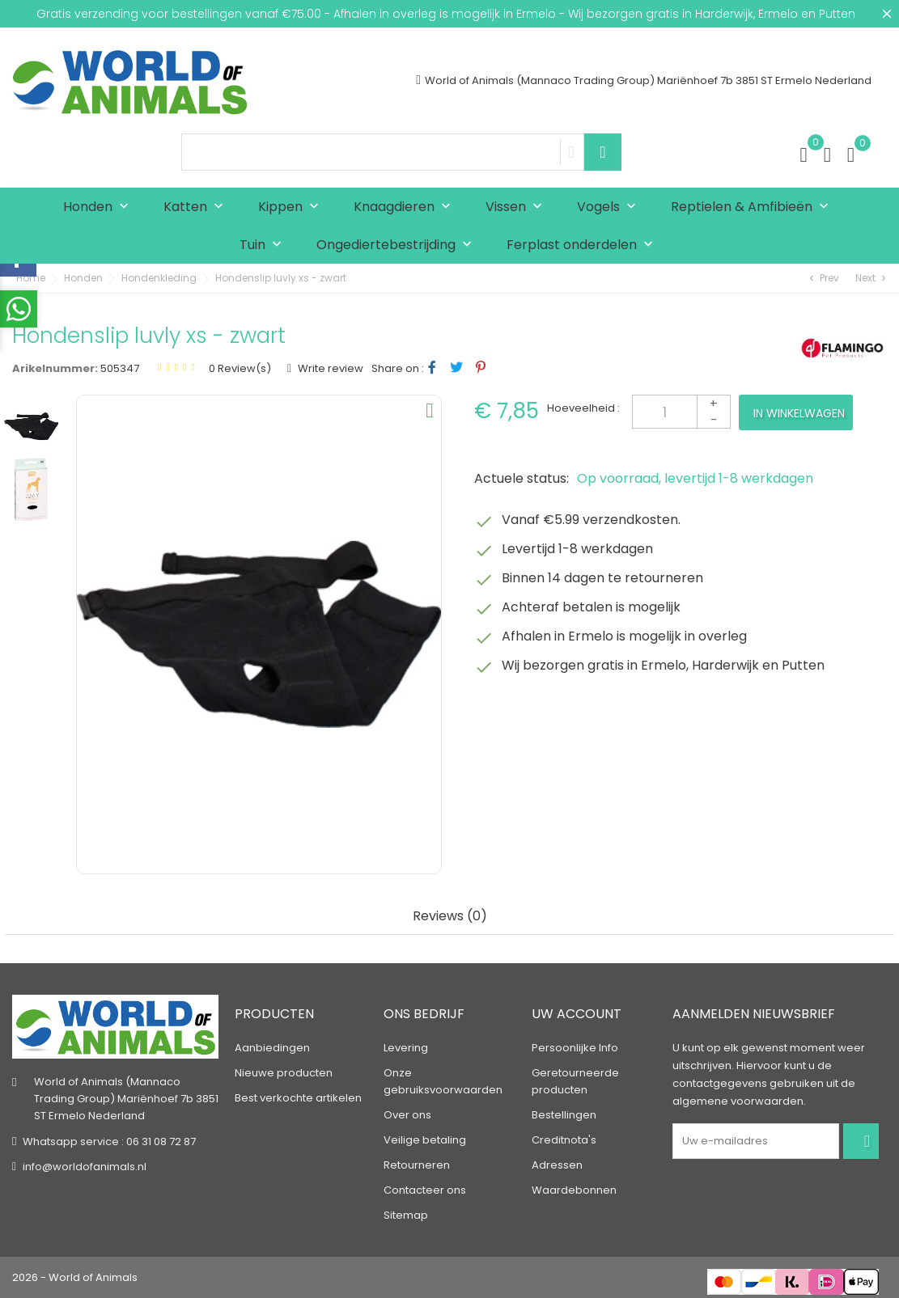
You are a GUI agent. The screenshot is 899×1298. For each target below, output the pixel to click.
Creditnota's (564, 1140)
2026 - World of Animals (75, 1277)
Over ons (407, 1115)
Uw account (576, 1013)
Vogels (610, 207)
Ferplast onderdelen (583, 245)
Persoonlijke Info (575, 1047)
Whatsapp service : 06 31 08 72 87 (109, 1141)
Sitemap (406, 1215)
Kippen (292, 207)
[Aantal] (681, 411)
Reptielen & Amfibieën (753, 207)
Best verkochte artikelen (298, 1098)
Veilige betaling (425, 1140)
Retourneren (417, 1165)
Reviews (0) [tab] (450, 916)
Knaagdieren (406, 207)
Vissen (517, 207)
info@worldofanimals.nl (84, 1166)
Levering (406, 1047)
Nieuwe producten (284, 1072)
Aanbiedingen (272, 1047)
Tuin (264, 245)
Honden (99, 207)
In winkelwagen (799, 413)
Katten (197, 207)
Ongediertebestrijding (397, 245)
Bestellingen (564, 1115)
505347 (119, 368)
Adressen (557, 1165)
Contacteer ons (425, 1190)
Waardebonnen (574, 1190)
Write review (329, 368)
